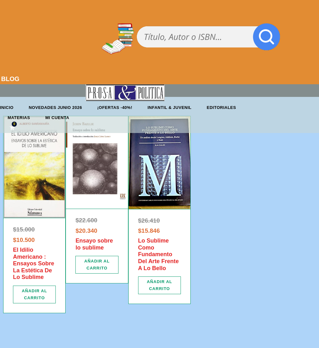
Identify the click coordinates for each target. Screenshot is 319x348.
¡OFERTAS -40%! (114, 107)
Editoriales (221, 107)
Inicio (7, 107)
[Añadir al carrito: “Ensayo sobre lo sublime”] (96, 265)
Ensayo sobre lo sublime (94, 244)
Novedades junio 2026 (55, 107)
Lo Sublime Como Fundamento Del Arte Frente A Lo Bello (158, 254)
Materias (19, 117)
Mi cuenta (57, 117)
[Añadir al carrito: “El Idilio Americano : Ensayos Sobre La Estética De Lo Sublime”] (34, 294)
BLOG (10, 78)
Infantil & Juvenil (170, 107)
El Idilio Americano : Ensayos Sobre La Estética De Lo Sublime (33, 263)
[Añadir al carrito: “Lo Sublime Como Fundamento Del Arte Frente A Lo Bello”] (159, 285)
